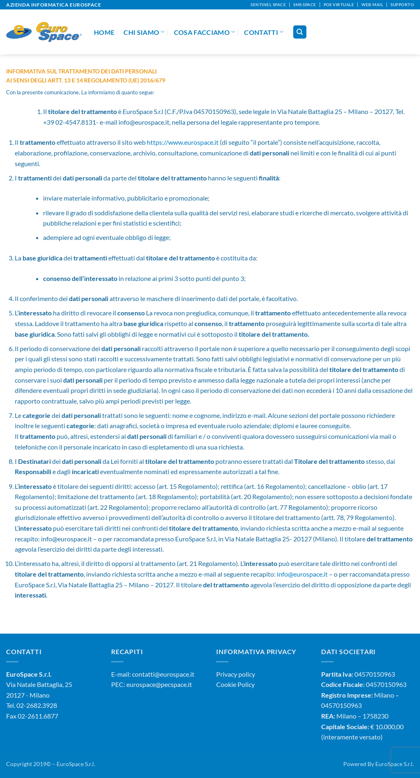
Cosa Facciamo (204, 32)
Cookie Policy (235, 684)
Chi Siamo (143, 32)
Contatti (263, 32)
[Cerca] (299, 32)
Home (104, 32)
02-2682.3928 (36, 705)
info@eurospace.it (302, 574)
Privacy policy (235, 674)
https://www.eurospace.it (183, 142)
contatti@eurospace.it (163, 674)
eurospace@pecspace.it (159, 684)
